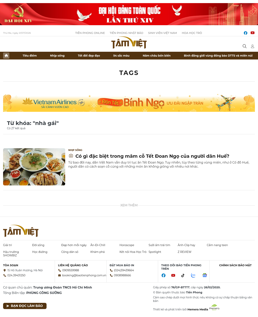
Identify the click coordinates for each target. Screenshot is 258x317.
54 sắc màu (121, 55)
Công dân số (69, 252)
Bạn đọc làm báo (24, 306)
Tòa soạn (10, 265)
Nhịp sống (57, 55)
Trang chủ (6, 56)
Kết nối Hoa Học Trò (132, 252)
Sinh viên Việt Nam (162, 33)
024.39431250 (16, 275)
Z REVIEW (184, 252)
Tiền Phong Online (90, 33)
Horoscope (126, 245)
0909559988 (70, 270)
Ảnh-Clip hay (186, 245)
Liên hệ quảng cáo (73, 265)
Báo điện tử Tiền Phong (129, 42)
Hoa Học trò (192, 33)
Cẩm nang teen (217, 245)
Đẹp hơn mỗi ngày (74, 245)
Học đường (39, 252)
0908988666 (122, 275)
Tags (129, 73)
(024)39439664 (124, 270)
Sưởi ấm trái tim (159, 245)
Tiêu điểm (30, 55)
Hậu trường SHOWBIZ (11, 253)
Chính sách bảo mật (235, 265)
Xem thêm (129, 205)
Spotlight (155, 252)
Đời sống (38, 245)
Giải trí (7, 245)
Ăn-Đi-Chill (97, 245)
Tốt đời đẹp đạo (89, 55)
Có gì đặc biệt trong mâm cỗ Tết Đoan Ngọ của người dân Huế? (149, 156)
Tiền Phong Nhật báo (126, 33)
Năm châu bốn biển (157, 55)
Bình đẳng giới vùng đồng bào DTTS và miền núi (218, 55)
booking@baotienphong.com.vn (84, 275)
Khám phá (97, 252)
